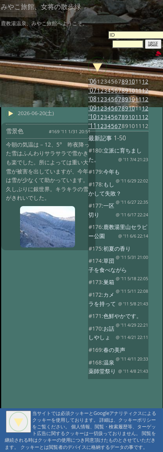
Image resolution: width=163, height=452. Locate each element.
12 (145, 81)
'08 (92, 99)
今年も (111, 171)
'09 (92, 108)
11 (138, 90)
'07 (92, 90)
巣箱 (108, 282)
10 (131, 81)
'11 (92, 126)
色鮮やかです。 (122, 316)
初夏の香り (117, 248)
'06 (92, 81)
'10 (92, 117)
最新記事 (100, 138)
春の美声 (114, 349)
